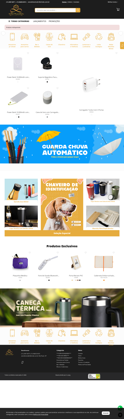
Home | (65, 2)
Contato (76, 2)
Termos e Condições (84, 401)
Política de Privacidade (84, 403)
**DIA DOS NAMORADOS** (64, 397)
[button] (3, 51)
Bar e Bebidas (60, 403)
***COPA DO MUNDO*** (64, 392)
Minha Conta (113, 2)
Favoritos (80, 399)
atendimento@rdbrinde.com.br (39, 2)
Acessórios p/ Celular (62, 399)
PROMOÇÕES (54, 21)
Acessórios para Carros (63, 401)
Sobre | (70, 2)
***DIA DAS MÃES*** (63, 394)
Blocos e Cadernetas (62, 405)
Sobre (79, 394)
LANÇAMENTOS (39, 21)
